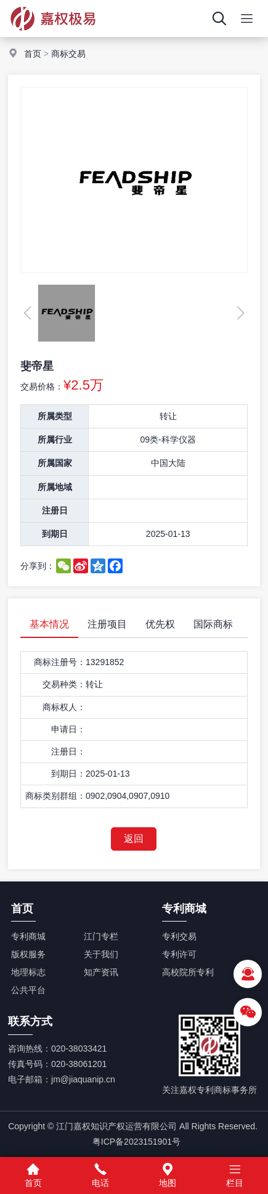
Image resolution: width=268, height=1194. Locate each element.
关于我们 (101, 954)
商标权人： (64, 707)
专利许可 (179, 954)
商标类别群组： (55, 796)
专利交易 (179, 936)
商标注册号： (60, 662)
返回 (134, 838)
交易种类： (64, 684)
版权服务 (28, 954)
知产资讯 (101, 972)
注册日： (68, 751)
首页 (32, 54)
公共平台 (28, 990)
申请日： (68, 729)
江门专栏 (101, 936)
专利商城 (28, 936)
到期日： (68, 774)
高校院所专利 (188, 972)
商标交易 (68, 54)
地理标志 (28, 972)
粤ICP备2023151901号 (136, 1142)
